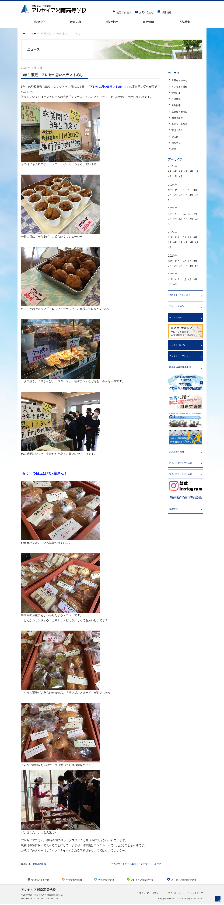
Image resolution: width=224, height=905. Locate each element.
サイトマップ (195, 894)
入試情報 (177, 99)
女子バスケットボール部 (183, 483)
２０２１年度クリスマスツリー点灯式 (140, 864)
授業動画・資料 (178, 460)
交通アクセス (121, 11)
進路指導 (177, 105)
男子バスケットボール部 (183, 472)
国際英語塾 (179, 118)
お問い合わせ (144, 11)
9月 (170, 171)
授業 (174, 149)
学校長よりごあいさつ (182, 300)
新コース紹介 (177, 324)
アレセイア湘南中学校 (139, 880)
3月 (176, 176)
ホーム (24, 33)
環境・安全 (179, 130)
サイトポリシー (173, 894)
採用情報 (164, 11)
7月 (182, 171)
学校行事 (177, 93)
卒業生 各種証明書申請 (182, 375)
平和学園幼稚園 (71, 880)
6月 (188, 171)
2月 (182, 176)
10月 (187, 190)
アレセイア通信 (181, 86)
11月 (179, 190)
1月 (188, 176)
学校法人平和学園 (38, 880)
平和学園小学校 (103, 880)
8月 (176, 171)
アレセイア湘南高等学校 (181, 880)
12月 (171, 190)
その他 (176, 136)
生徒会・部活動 (181, 111)
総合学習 (177, 143)
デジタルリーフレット (182, 363)
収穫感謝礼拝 (40, 864)
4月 (170, 176)
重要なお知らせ (181, 80)
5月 (195, 171)
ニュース (34, 33)
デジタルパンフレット (182, 351)
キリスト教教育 (181, 124)
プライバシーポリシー (148, 894)
